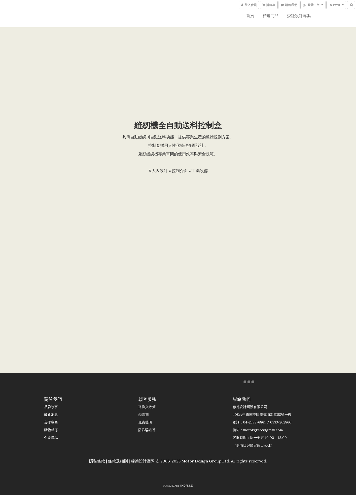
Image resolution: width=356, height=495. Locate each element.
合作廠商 (51, 422)
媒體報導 (51, 430)
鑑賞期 (143, 415)
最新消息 (51, 415)
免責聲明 (145, 422)
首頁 (250, 15)
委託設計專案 (299, 15)
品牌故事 (51, 407)
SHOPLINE (186, 485)
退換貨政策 (147, 407)
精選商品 (271, 15)
